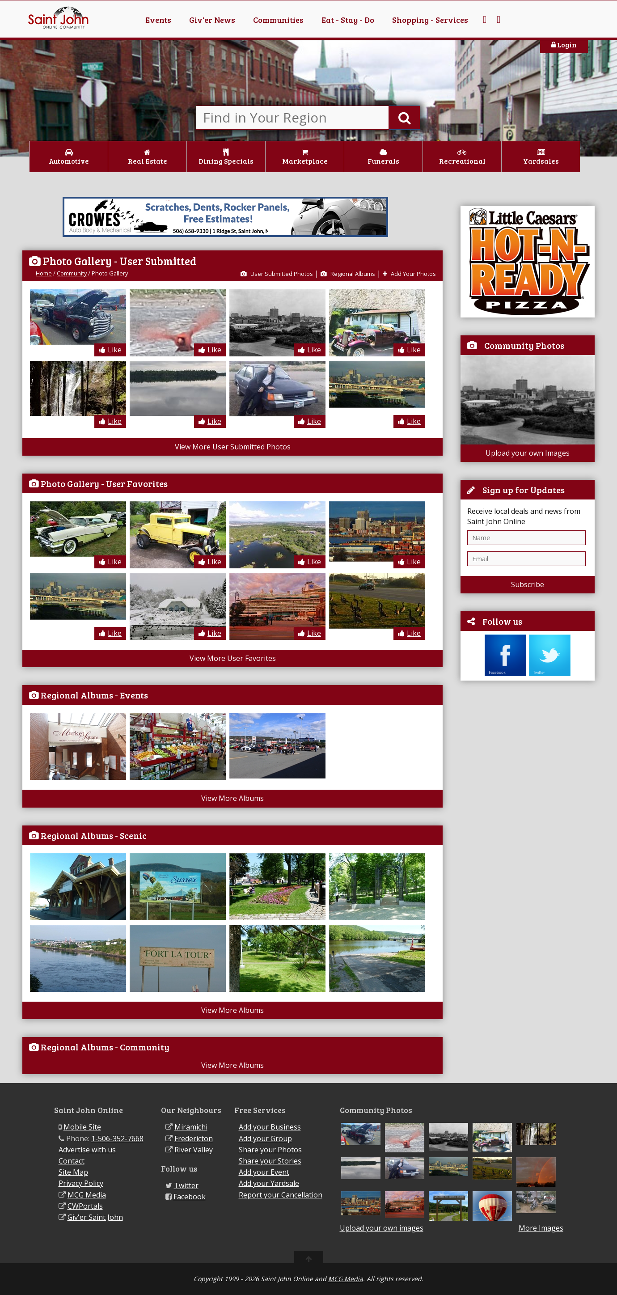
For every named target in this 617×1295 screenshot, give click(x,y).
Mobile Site (82, 1127)
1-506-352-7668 (117, 1138)
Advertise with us (87, 1150)
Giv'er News (212, 19)
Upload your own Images (528, 453)
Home (44, 273)
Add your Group (265, 1138)
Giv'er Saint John (95, 1217)
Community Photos (524, 345)
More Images (541, 1228)
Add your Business (270, 1127)
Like (110, 350)
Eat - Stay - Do (347, 19)
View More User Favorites (233, 658)
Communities (278, 19)
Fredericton (193, 1138)
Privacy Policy (81, 1183)
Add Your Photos (409, 274)
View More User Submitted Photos (233, 447)
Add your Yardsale (269, 1183)
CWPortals (85, 1206)
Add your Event (264, 1172)
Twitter (186, 1185)
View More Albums (232, 798)
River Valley (193, 1150)
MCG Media (87, 1195)
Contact (72, 1161)
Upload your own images (381, 1228)
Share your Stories (270, 1161)
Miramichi (190, 1127)
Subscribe (527, 584)
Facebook (189, 1197)
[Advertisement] (528, 824)
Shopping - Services (430, 19)
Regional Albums (348, 274)
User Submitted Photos (277, 274)
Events (158, 19)
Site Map (73, 1172)
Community (72, 273)
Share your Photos (270, 1150)
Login (564, 44)
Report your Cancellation (280, 1195)
